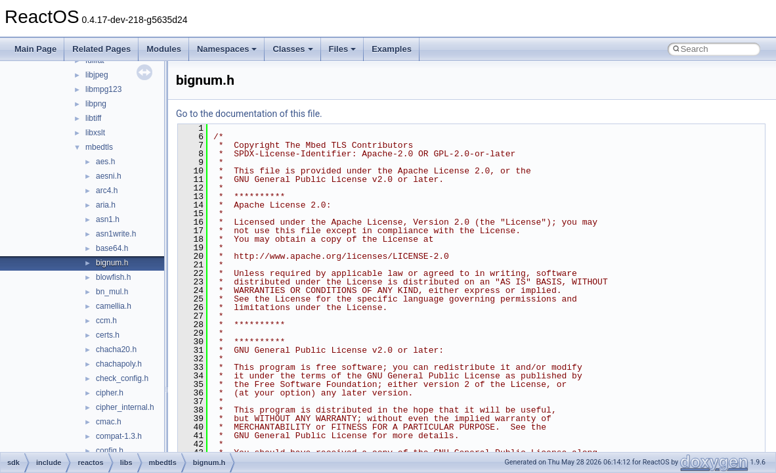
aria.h (106, 205)
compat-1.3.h (119, 436)
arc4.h (107, 190)
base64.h (112, 248)
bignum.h (112, 262)
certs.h (107, 335)
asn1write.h (116, 233)
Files (342, 49)
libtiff (93, 118)
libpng (95, 103)
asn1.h (107, 219)
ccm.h (106, 320)
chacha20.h (116, 349)
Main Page (35, 49)
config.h (109, 450)
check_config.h (122, 378)
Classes (292, 49)
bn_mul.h (112, 291)
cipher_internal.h (125, 407)
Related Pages (101, 49)
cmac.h (108, 421)
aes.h (105, 161)
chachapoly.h (119, 364)
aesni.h (108, 176)
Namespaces (227, 49)
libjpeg (96, 74)
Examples (392, 49)
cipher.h (109, 392)
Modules (163, 49)
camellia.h (113, 306)
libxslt (95, 132)
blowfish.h (113, 277)
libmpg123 (103, 89)
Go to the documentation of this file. (249, 113)
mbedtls (99, 147)
